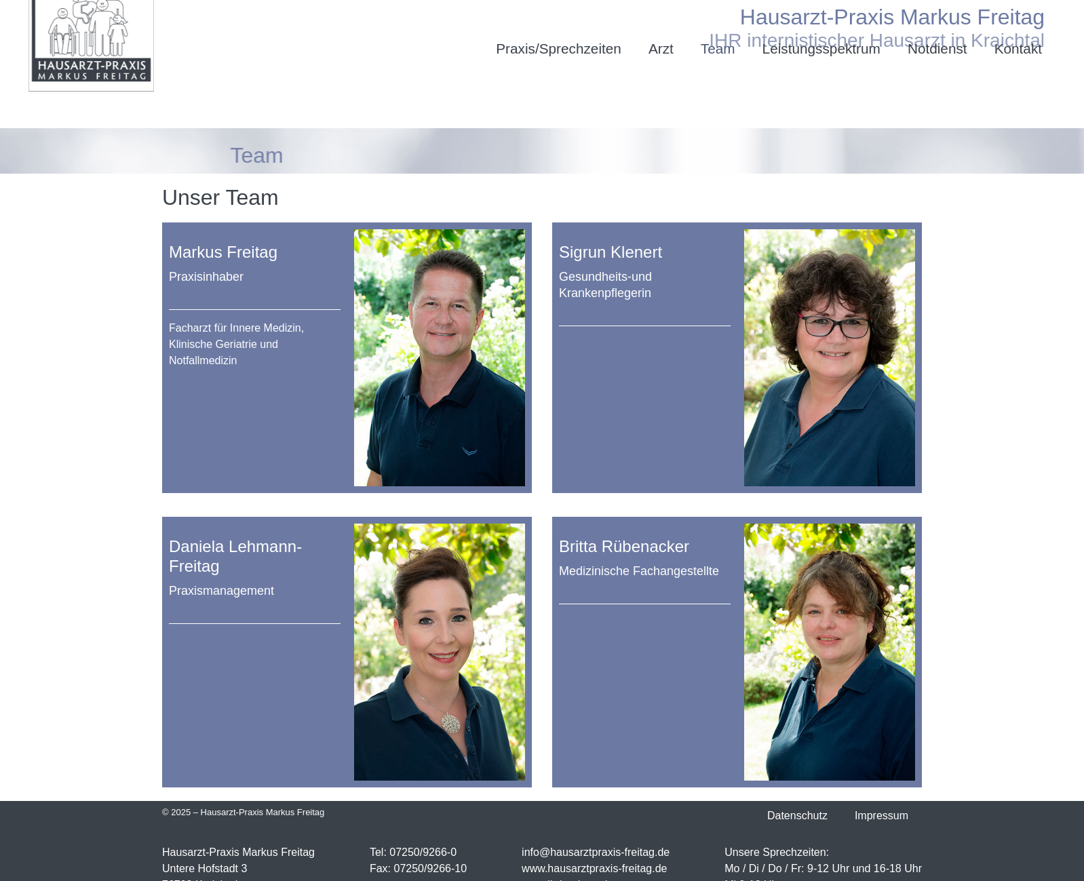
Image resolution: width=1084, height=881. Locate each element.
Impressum (881, 815)
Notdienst (937, 48)
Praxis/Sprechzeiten (558, 48)
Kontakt (1018, 48)
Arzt (661, 48)
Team (718, 48)
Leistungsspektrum (821, 48)
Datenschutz (797, 815)
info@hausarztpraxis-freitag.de (596, 852)
